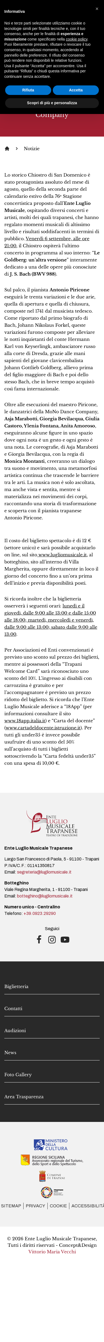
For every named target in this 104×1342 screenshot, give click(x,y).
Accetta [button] (76, 90)
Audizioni (15, 1030)
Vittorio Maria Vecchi (52, 1251)
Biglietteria (16, 986)
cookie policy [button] (76, 39)
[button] (97, 8)
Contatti (13, 1008)
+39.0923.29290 (40, 913)
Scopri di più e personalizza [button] (52, 103)
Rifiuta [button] (28, 90)
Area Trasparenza (24, 1096)
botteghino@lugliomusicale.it (45, 896)
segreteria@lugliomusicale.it (44, 872)
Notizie (32, 148)
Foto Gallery (18, 1074)
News (10, 1052)
